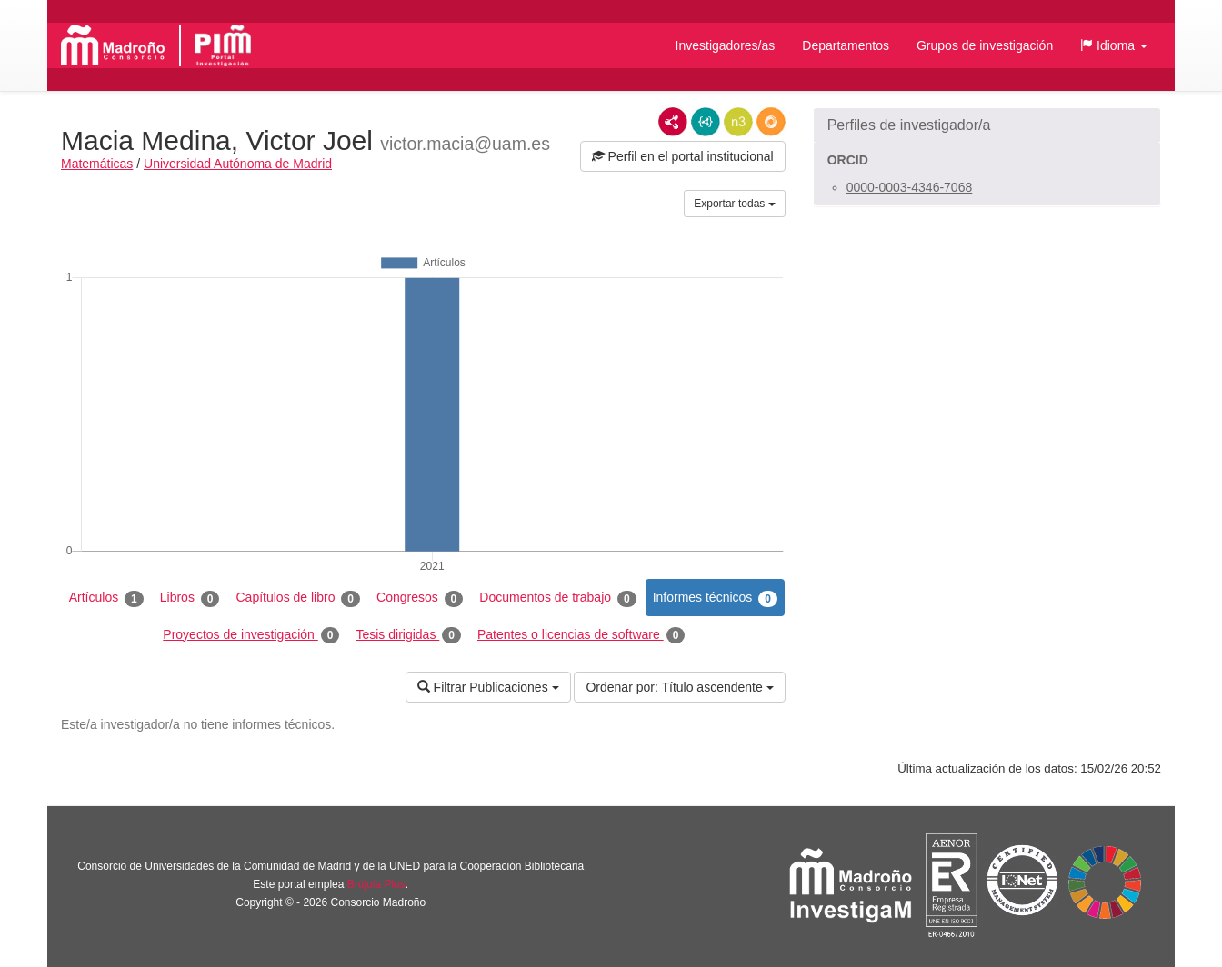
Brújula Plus (376, 884)
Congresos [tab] (419, 598)
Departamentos (845, 45)
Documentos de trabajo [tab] (557, 598)
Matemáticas (97, 163)
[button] (1114, 45)
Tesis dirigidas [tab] (408, 635)
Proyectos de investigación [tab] (251, 635)
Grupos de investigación (984, 45)
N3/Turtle (738, 121)
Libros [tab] (190, 598)
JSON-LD (705, 121)
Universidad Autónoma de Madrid (238, 163)
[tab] (987, 125)
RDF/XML (672, 121)
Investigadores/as (726, 45)
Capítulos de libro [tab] (297, 598)
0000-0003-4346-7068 (909, 187)
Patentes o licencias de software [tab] (581, 635)
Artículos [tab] (106, 598)
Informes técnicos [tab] (715, 598)
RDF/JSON (771, 121)
